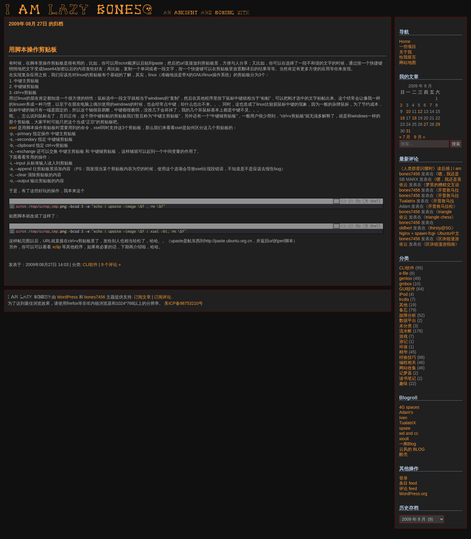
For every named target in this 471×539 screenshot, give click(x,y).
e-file (403, 273)
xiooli (404, 438)
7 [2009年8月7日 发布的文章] (431, 105)
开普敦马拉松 (440, 206)
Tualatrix (407, 200)
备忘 (403, 309)
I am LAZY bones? (79, 10)
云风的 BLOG (412, 449)
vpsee (404, 428)
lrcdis (404, 299)
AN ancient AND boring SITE (206, 13)
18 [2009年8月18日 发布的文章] (414, 118)
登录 (403, 478)
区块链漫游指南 (440, 244)
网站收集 (407, 367)
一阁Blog (407, 443)
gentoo (405, 278)
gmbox (405, 283)
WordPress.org (413, 493)
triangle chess (438, 217)
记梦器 (405, 373)
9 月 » (419, 137)
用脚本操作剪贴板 (33, 49)
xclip (56, 246)
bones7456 (94, 297)
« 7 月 (404, 137)
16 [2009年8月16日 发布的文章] (402, 118)
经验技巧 (407, 357)
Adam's (406, 412)
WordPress (67, 297)
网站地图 (407, 62)
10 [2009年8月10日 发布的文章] (408, 111)
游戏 (403, 336)
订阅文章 (142, 297)
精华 (403, 352)
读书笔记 (407, 378)
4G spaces (409, 407)
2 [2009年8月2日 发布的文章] (401, 105)
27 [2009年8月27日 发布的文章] (426, 124)
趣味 (403, 383)
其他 (403, 304)
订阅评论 (162, 297)
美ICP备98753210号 (183, 303)
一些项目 (407, 46)
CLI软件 (90, 264)
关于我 (405, 52)
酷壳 (403, 454)
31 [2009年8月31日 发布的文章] (408, 131)
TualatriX (407, 422)
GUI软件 (407, 288)
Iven (403, 417)
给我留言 (407, 57)
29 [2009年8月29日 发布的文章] (437, 124)
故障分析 (407, 315)
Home (404, 41)
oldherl (405, 228)
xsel (13, 127)
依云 (403, 184)
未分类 (405, 325)
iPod (403, 294)
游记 (403, 341)
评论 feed (408, 488)
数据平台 (407, 320)
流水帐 (405, 331)
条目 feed (408, 483)
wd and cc (408, 433)
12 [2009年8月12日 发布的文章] (420, 111)
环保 (403, 346)
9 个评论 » (111, 264)
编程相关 (407, 362)
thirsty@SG (440, 228)
